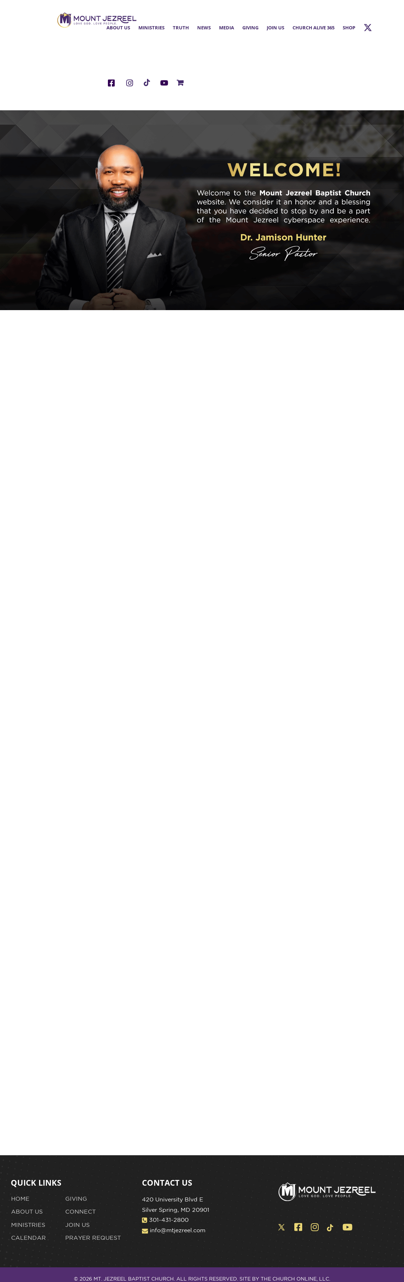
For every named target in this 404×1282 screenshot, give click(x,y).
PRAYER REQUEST (93, 1237)
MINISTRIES (28, 1224)
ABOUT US (27, 1211)
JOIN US (77, 1224)
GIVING (76, 1198)
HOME (20, 1198)
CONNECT (80, 1211)
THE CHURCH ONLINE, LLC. (295, 1279)
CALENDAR (28, 1237)
